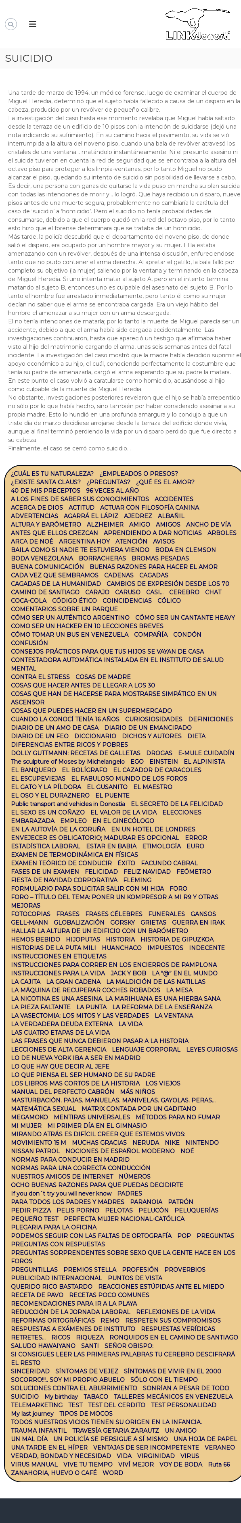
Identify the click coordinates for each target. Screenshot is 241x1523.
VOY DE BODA (180, 1464)
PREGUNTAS (215, 1236)
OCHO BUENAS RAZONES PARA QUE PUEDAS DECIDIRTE (97, 1185)
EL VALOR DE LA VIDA (123, 812)
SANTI (90, 1346)
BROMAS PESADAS (160, 558)
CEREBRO (184, 592)
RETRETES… (28, 1337)
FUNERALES (166, 914)
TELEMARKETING (37, 1405)
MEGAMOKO (29, 1117)
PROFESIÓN (140, 1269)
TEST (75, 1405)
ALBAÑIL (171, 516)
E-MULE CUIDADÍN (206, 753)
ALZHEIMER (105, 524)
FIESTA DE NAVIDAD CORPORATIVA (64, 880)
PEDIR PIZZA (31, 1210)
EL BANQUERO (33, 770)
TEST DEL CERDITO (116, 1405)
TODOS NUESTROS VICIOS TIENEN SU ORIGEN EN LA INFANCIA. (106, 1422)
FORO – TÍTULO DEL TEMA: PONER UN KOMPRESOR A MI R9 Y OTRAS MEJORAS (114, 901)
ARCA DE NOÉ (32, 541)
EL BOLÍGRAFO (84, 770)
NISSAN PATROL (35, 1151)
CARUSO (127, 592)
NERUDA (145, 1142)
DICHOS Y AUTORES (152, 736)
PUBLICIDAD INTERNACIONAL (56, 1278)
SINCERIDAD (30, 1371)
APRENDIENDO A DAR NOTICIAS (153, 533)
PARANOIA (146, 1202)
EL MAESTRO (152, 787)
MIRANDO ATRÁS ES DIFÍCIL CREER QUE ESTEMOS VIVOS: (98, 1134)
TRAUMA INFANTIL (39, 1430)
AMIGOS (168, 524)
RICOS (60, 1337)
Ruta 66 (219, 1464)
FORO (178, 888)
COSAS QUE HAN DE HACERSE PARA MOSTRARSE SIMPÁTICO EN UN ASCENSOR (114, 698)
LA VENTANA (174, 1015)
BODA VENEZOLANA (42, 558)
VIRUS (189, 1456)
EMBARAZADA (32, 821)
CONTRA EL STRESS (40, 677)
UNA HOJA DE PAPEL (205, 1439)
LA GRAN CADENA (73, 981)
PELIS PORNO (78, 1210)
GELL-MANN (29, 922)
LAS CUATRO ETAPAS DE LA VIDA (60, 1032)
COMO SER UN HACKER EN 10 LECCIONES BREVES (87, 626)
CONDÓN (187, 634)
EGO (137, 761)
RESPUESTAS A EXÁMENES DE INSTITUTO (73, 1329)
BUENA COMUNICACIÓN (47, 567)
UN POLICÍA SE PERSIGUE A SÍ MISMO (110, 1439)
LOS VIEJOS (162, 1083)
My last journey (32, 1413)
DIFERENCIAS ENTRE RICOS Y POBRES (69, 744)
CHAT (213, 592)
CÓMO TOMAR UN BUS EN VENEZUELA (69, 634)
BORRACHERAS (102, 558)
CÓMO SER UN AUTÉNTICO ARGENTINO (70, 617)
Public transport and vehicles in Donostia (68, 804)
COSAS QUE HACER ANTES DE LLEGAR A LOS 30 (83, 685)
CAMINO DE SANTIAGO (45, 592)
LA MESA (179, 990)
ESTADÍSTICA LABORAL (45, 846)
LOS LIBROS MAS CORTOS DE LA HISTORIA (75, 1083)
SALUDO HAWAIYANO (43, 1346)
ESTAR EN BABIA (111, 846)
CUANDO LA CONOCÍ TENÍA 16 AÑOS (65, 719)
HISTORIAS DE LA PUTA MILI (53, 948)
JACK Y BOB (128, 973)
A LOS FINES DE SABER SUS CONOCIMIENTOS (80, 499)
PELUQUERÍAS (196, 1210)
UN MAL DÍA (29, 1439)
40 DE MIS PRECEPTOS (45, 490)
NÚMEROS (135, 1176)
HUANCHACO (122, 948)
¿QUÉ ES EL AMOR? (165, 482)
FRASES (68, 914)
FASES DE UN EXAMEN (45, 871)
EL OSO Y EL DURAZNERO (50, 795)
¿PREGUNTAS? (108, 482)
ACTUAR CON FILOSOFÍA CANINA (149, 507)
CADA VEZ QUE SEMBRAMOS (54, 575)
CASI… (154, 592)
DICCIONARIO (95, 736)
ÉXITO (126, 863)
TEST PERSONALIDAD (183, 1405)
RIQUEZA (90, 1337)
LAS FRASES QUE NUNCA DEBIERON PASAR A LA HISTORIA (100, 1041)
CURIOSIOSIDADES (153, 719)
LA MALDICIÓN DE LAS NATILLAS (155, 981)
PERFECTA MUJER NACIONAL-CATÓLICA (124, 1219)
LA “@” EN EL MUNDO (185, 973)
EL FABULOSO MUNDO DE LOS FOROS (129, 778)
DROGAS (159, 753)
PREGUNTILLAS (34, 1269)
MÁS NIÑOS (137, 1092)
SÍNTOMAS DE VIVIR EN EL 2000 (172, 1371)
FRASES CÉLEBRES (114, 914)
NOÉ (187, 1151)
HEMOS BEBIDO (35, 939)
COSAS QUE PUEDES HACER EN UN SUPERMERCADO (91, 711)
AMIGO (139, 524)
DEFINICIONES (210, 719)
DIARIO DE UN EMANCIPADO (148, 727)
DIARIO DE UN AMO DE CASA (54, 727)
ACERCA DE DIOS (37, 507)
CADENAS (119, 575)
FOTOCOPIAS (30, 914)
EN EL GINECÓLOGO (123, 821)
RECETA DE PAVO (37, 1295)
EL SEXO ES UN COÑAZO (48, 812)
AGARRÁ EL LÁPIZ (91, 516)
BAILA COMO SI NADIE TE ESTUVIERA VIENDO (80, 550)
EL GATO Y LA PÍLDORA (46, 787)
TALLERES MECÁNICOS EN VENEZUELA (173, 1396)
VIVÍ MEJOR (136, 1464)
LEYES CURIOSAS (212, 1049)
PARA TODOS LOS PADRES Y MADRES (67, 1202)
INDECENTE (207, 948)
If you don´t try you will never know (61, 1193)
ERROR (196, 838)
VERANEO (220, 1447)
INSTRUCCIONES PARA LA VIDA (58, 973)
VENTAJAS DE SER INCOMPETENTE (146, 1447)
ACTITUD (81, 507)
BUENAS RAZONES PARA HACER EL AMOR (154, 567)
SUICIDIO (25, 1396)
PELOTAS (119, 1210)
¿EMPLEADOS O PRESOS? (138, 473)
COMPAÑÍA (151, 634)
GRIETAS (153, 922)
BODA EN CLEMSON (185, 550)
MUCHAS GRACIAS (99, 1142)
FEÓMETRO (193, 871)
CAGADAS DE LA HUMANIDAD (56, 584)
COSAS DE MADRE (103, 677)
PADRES (129, 1193)
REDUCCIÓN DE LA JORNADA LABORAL (70, 1312)
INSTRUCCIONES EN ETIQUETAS (59, 956)
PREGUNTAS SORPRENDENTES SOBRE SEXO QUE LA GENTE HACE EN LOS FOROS (123, 1257)
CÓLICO (169, 600)
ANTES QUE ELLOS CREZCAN (54, 533)
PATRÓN (180, 1202)
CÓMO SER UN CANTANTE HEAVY (185, 617)
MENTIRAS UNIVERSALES (92, 1117)
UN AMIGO (181, 1430)
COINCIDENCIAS (127, 600)
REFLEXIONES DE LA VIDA (175, 1312)
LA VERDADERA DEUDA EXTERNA (62, 1024)
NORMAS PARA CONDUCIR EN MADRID (70, 1159)
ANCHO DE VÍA (208, 524)
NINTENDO (202, 1142)
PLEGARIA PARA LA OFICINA (53, 1227)
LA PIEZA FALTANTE (41, 1007)
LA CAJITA (25, 981)
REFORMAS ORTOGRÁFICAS (53, 1320)
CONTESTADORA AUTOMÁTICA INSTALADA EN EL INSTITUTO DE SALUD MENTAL (117, 664)
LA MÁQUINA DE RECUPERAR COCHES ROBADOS (85, 990)
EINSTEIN (163, 761)
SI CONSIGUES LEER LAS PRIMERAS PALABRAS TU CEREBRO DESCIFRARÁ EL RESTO (123, 1359)
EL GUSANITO (107, 787)
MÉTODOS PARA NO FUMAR (178, 1117)
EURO (195, 846)
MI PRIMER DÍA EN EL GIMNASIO (97, 1125)
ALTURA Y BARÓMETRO (46, 524)
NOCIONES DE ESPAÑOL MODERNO (120, 1151)
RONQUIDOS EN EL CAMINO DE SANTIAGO (173, 1337)
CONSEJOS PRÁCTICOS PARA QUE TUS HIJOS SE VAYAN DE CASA (107, 651)
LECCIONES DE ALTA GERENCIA (58, 1049)
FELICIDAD (101, 871)
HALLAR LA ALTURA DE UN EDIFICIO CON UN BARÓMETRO (99, 931)
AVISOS (164, 541)
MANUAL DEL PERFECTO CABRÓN (62, 1092)
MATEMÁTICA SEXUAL (43, 1109)
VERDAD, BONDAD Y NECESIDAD (61, 1456)
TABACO (96, 1396)
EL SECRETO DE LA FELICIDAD (177, 804)
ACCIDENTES (174, 499)
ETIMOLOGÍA (161, 846)
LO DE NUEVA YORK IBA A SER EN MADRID (75, 1058)
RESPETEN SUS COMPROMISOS (173, 1320)
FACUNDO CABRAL (169, 863)
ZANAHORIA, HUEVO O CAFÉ (54, 1473)
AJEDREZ (138, 516)
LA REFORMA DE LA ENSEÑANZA (162, 1007)
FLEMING (137, 880)
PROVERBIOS (184, 1269)
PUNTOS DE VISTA (135, 1278)
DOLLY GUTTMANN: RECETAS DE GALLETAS (75, 753)
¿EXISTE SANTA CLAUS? (46, 482)
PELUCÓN (153, 1210)
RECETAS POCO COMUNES (109, 1295)
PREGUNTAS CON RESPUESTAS (58, 1244)
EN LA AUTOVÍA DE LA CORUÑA (58, 829)
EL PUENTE (112, 795)
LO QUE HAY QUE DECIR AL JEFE (60, 1066)
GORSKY (122, 922)
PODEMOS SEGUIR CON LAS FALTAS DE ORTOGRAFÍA (91, 1236)
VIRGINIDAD (156, 1456)
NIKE (172, 1142)
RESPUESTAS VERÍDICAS (178, 1329)
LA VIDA (130, 1024)
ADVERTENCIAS (34, 516)
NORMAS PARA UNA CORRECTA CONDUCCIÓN (81, 1168)
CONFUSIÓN (29, 643)
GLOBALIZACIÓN (79, 922)
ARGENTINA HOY (84, 541)
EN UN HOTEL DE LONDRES (153, 829)
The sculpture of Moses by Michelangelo (68, 761)
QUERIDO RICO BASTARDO (51, 1286)
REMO (110, 1320)
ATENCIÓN (131, 541)
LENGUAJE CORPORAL (146, 1049)
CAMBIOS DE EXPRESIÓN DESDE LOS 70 (168, 584)
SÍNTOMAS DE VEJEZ (86, 1371)
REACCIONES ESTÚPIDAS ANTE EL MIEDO (161, 1286)
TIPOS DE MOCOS (86, 1413)
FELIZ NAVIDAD (147, 871)
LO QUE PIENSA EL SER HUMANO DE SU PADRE (83, 1075)
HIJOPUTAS (83, 939)
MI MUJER (26, 1125)
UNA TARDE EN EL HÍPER (49, 1447)
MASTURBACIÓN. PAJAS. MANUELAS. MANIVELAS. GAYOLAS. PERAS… (113, 1100)
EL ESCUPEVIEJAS (38, 778)
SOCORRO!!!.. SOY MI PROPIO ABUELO (68, 1379)
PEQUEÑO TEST (34, 1219)
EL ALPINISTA (204, 761)
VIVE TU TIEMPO (88, 1464)
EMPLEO (73, 821)
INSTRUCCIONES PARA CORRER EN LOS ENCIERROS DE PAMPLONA (114, 965)
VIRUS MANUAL (34, 1464)
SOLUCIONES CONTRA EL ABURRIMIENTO (74, 1388)
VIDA (124, 1456)
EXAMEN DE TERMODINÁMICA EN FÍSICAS (74, 854)
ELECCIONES (181, 812)
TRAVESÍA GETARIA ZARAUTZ (115, 1430)
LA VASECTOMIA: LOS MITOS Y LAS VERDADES (80, 1015)
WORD (113, 1473)
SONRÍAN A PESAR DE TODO (186, 1388)
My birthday (61, 1396)
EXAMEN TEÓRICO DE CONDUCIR (61, 863)
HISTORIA (120, 939)
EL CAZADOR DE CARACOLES (157, 770)
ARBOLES (222, 533)
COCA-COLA (28, 600)
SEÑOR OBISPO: (129, 1346)
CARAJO (97, 592)
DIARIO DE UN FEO (40, 736)
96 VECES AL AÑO (112, 490)
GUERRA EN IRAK (198, 922)
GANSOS (203, 914)
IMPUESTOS (165, 948)
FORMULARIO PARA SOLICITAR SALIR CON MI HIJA (87, 888)
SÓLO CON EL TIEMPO (164, 1379)
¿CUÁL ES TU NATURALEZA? (52, 473)
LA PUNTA (91, 1007)
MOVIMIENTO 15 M (38, 1142)
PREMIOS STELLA (89, 1269)
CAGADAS (153, 575)
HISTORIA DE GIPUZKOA (177, 939)
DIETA (196, 736)
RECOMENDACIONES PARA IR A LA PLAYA (74, 1303)
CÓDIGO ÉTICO (74, 600)
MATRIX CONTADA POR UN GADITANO (139, 1109)
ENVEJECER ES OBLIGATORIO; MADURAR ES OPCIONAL (95, 838)
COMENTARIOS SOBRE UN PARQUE (64, 609)
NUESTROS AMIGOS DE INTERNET (62, 1176)
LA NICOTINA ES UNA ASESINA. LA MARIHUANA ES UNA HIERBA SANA (115, 998)
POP (184, 1236)
